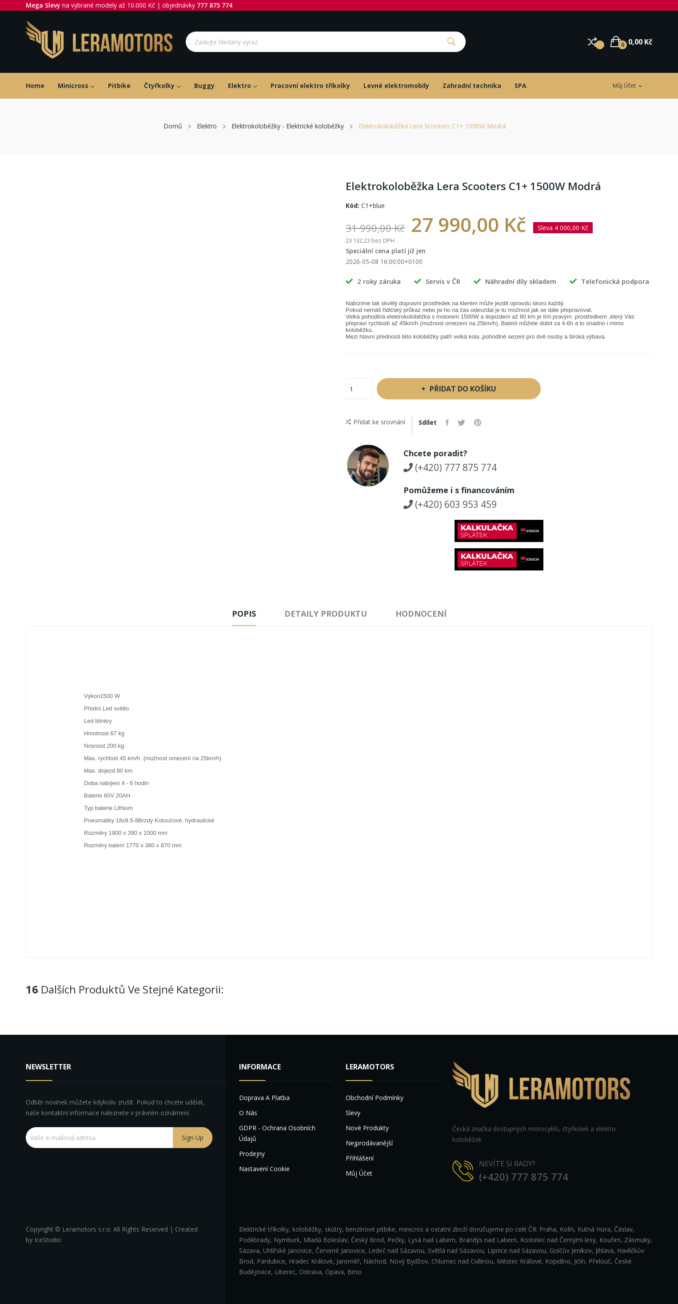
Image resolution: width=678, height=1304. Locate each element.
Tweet (461, 422)
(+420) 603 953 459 (450, 504)
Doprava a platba (264, 1097)
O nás (248, 1113)
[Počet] (359, 388)
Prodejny (252, 1153)
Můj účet (359, 1173)
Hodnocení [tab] (421, 613)
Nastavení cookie (264, 1168)
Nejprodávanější (369, 1143)
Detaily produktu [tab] (325, 613)
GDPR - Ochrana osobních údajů (277, 1133)
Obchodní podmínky (374, 1097)
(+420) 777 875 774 (450, 467)
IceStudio (47, 1240)
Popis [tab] (244, 613)
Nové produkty (367, 1128)
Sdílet (447, 422)
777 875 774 (214, 5)
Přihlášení (360, 1158)
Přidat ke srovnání (375, 422)
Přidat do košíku (462, 389)
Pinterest (478, 422)
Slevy (353, 1113)
